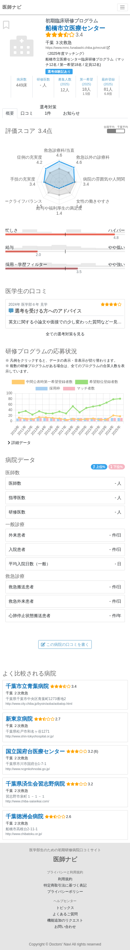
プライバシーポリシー (65, 892)
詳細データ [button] (19, 442)
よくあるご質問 (65, 914)
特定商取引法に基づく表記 (65, 885)
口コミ (27, 113)
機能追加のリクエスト (65, 920)
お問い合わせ (65, 927)
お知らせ (71, 113)
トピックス (65, 908)
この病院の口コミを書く (65, 644)
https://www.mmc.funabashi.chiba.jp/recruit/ (77, 47)
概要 (10, 113)
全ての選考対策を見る (65, 334)
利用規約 (65, 879)
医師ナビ (12, 7)
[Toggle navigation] (122, 7)
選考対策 (48, 110)
